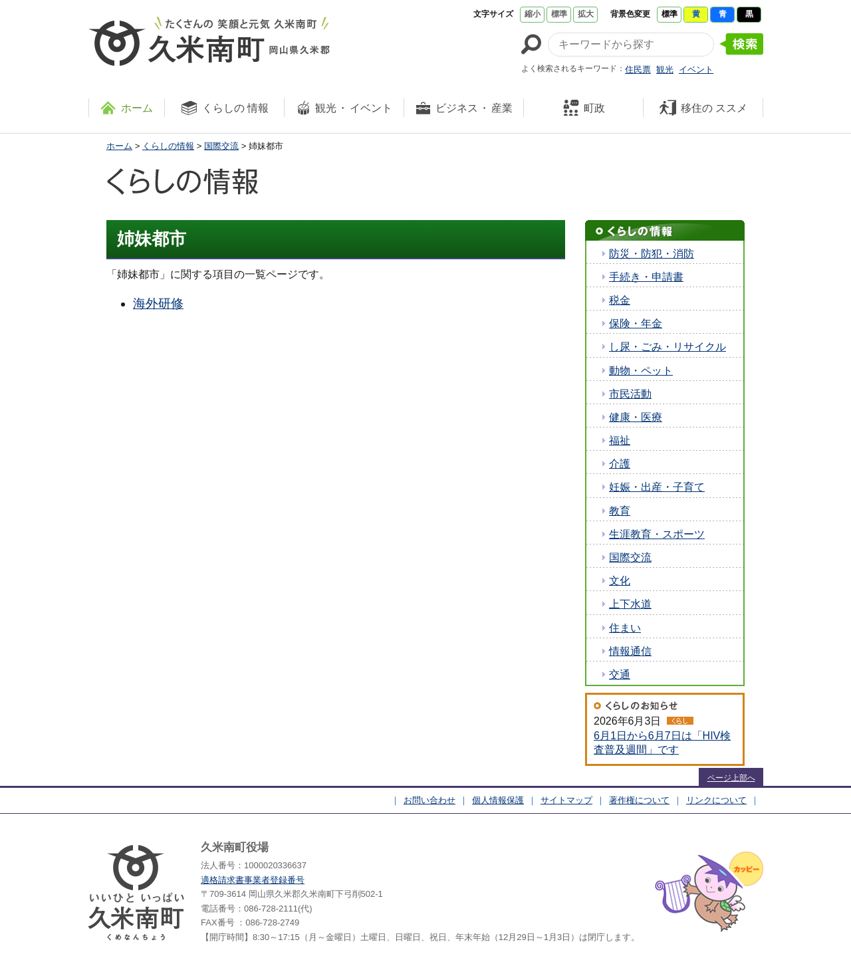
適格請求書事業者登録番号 (252, 880)
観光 (664, 69)
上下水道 (630, 604)
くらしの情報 (168, 146)
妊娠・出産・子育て (657, 487)
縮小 (533, 14)
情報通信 (630, 651)
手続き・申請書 (646, 277)
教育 (619, 511)
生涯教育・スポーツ (657, 534)
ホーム (119, 146)
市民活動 (630, 394)
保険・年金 (635, 323)
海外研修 (158, 303)
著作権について (639, 800)
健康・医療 (635, 417)
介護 (619, 463)
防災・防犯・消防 (651, 253)
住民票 (638, 69)
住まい (625, 628)
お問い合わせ (429, 800)
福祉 (619, 440)
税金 (619, 300)
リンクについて (716, 800)
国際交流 (221, 146)
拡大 (586, 14)
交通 (619, 674)
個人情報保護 (498, 800)
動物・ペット (641, 370)
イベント (696, 69)
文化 (619, 580)
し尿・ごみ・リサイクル (667, 346)
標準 (559, 14)
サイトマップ (566, 800)
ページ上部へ (731, 778)
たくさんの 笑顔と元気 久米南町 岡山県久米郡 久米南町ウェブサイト (209, 41)
